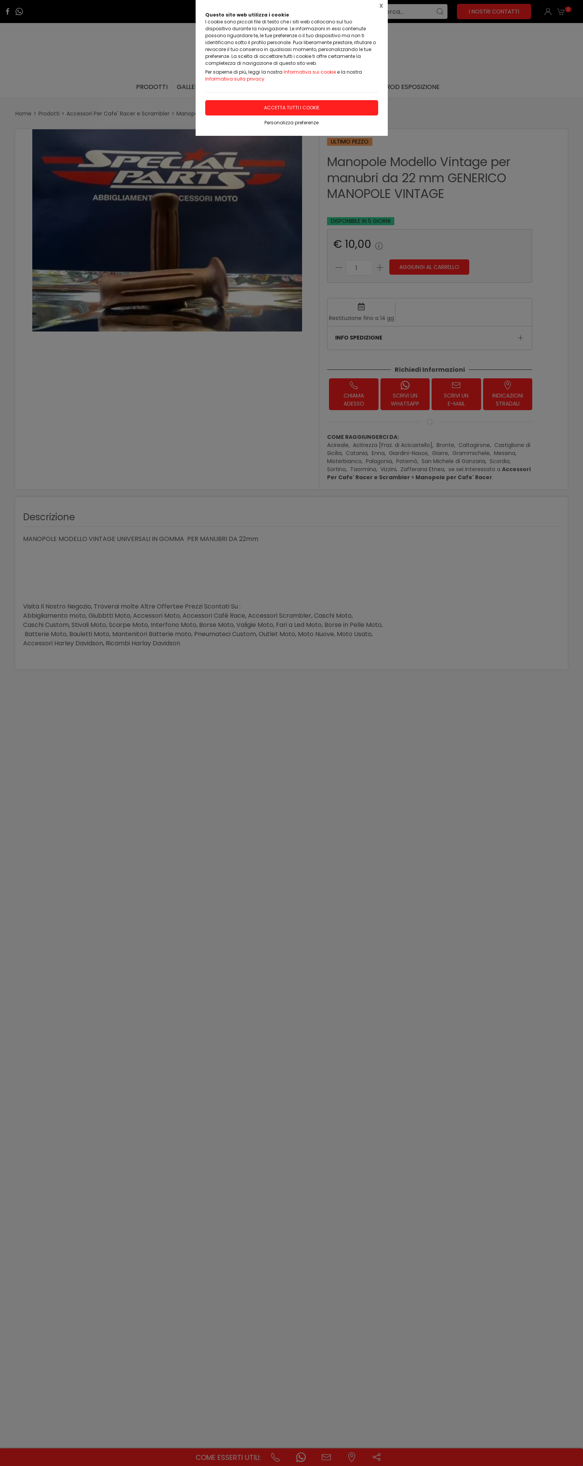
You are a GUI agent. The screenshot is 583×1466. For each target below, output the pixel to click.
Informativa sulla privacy (234, 79)
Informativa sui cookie (310, 72)
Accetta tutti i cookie (291, 107)
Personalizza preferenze (291, 122)
